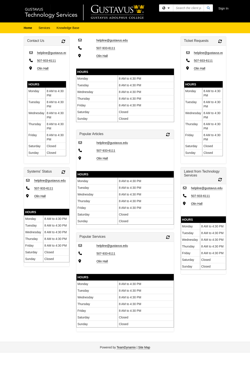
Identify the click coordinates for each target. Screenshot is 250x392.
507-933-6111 (46, 60)
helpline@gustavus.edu (53, 53)
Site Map (144, 347)
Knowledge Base (68, 28)
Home (28, 28)
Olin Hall (42, 68)
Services (44, 28)
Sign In (223, 8)
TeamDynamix (126, 347)
